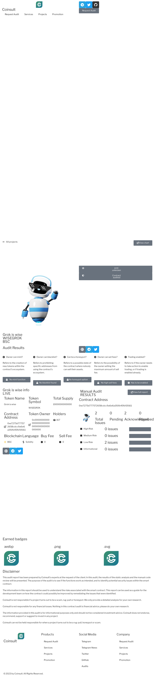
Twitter (85, 654)
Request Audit (12, 14)
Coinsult (8, 9)
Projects (42, 14)
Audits (85, 666)
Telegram (86, 641)
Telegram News (89, 647)
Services (28, 14)
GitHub (85, 660)
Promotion (57, 14)
